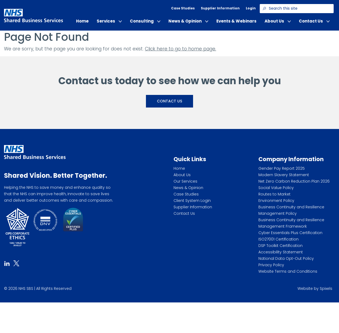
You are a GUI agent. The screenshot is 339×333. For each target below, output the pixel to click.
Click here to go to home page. (180, 49)
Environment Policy (276, 200)
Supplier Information (220, 8)
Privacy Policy (271, 265)
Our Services (185, 181)
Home (82, 21)
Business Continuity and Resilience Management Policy (291, 210)
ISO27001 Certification (278, 239)
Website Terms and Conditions (287, 271)
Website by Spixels (314, 288)
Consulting (145, 21)
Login (251, 8)
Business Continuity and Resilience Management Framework (291, 223)
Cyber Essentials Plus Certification (290, 232)
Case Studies (183, 8)
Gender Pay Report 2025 (281, 168)
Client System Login (192, 200)
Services (109, 21)
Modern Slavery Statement (283, 174)
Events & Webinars (236, 21)
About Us (278, 21)
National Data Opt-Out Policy (286, 258)
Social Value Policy (276, 187)
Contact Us (314, 21)
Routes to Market (274, 194)
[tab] (7, 263)
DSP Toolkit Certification (280, 245)
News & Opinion (188, 21)
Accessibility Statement (280, 252)
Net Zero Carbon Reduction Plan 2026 (294, 181)
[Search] (264, 8)
